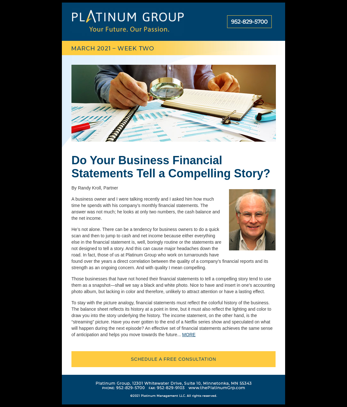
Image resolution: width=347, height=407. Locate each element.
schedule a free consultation (173, 359)
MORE (189, 334)
